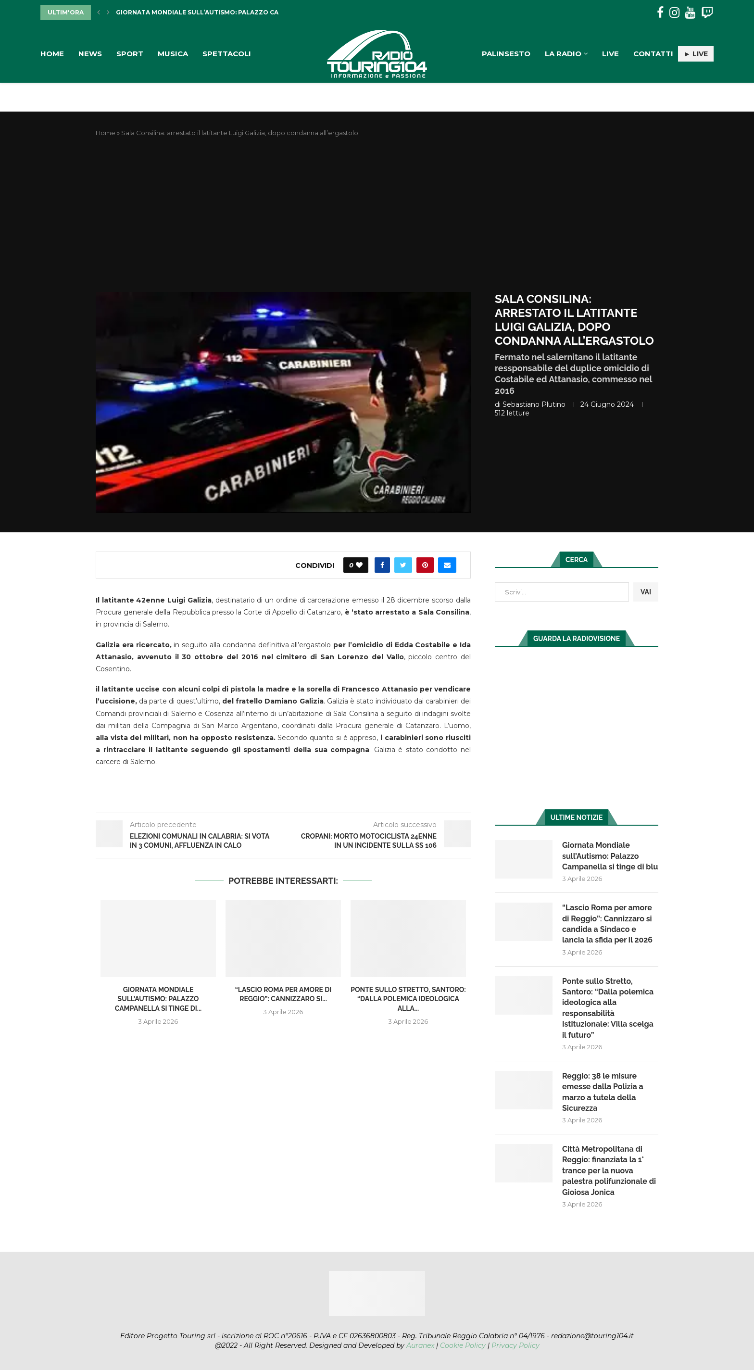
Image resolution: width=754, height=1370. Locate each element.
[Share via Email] (447, 565)
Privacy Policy (515, 1345)
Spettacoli (226, 53)
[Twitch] (707, 12)
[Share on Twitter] (403, 565)
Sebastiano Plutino (534, 404)
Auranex (420, 1345)
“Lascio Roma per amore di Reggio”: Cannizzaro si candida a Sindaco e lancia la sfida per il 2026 (607, 923)
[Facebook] (660, 12)
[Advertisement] (377, 215)
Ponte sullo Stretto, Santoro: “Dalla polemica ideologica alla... (408, 999)
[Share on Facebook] (382, 565)
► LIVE (696, 54)
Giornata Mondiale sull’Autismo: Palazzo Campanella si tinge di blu (610, 856)
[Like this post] (359, 565)
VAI (646, 592)
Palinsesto (506, 53)
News (90, 53)
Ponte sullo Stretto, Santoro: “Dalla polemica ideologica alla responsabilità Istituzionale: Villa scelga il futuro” (607, 1008)
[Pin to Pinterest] (425, 565)
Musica (173, 53)
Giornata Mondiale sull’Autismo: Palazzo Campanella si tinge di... (235, 12)
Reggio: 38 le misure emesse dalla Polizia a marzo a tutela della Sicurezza (602, 1092)
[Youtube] (690, 12)
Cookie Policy (463, 1345)
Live (610, 53)
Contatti (653, 53)
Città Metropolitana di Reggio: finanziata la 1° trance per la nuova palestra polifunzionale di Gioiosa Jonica (609, 1170)
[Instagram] (674, 12)
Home (52, 53)
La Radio (563, 53)
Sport (129, 53)
